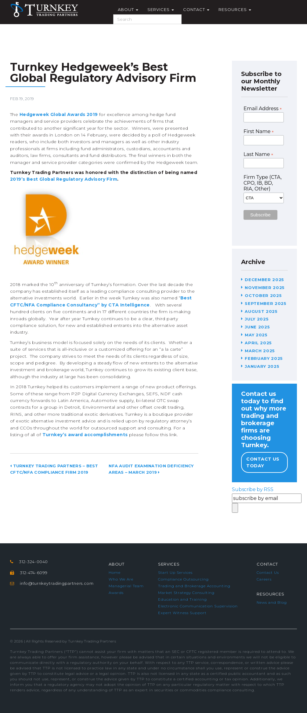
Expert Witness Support (182, 612)
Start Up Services (175, 572)
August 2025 (261, 311)
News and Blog (272, 602)
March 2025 (260, 350)
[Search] (147, 19)
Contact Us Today (262, 462)
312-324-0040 (33, 561)
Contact (196, 9)
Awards (116, 592)
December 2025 (264, 279)
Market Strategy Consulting (186, 592)
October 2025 (263, 295)
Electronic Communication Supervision (198, 606)
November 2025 (264, 287)
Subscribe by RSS (252, 489)
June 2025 (257, 326)
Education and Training (182, 599)
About (128, 9)
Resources (235, 9)
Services (160, 9)
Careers (264, 579)
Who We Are (121, 579)
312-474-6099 (34, 572)
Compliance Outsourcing (183, 579)
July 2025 (257, 319)
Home (115, 572)
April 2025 (258, 342)
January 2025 (262, 366)
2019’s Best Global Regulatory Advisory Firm (63, 179)
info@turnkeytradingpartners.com (56, 583)
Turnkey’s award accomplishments (85, 434)
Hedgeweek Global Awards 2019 (59, 114)
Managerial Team (126, 586)
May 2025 (256, 334)
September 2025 (265, 303)
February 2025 (264, 358)
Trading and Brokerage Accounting (194, 586)
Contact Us (268, 572)
